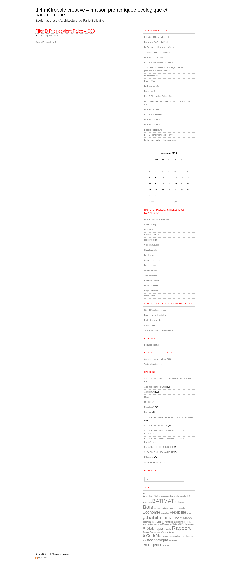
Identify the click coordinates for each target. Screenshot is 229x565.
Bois (148, 507)
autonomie (147, 502)
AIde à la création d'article (155, 387)
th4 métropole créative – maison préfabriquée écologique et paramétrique (101, 12)
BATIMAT (163, 501)
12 (169, 177)
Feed (42, 558)
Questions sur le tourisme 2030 (157, 359)
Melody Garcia (150, 240)
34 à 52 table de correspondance (158, 330)
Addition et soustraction (163, 496)
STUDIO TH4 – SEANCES (155, 425)
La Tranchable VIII (152, 120)
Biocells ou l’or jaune (153, 130)
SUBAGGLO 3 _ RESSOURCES (158, 447)
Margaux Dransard (52, 35)
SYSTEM (151, 535)
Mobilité (147, 402)
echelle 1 (182, 508)
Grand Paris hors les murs (155, 310)
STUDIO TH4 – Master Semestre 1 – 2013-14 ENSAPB (168, 417)
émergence (152, 544)
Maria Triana (149, 296)
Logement (164, 522)
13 (175, 177)
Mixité (146, 397)
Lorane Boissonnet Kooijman (156, 219)
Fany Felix (148, 230)
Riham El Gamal (151, 235)
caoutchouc (165, 508)
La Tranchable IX (151, 109)
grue (145, 519)
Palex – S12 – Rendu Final (156, 42)
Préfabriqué (153, 528)
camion (157, 508)
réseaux (164, 532)
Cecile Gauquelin (151, 245)
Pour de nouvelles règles (155, 315)
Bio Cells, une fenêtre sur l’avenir (158, 62)
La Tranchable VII (152, 125)
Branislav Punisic (151, 280)
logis (171, 522)
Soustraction (174, 532)
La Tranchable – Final (153, 57)
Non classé (149, 407)
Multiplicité (176, 524)
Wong (167, 536)
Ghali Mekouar (150, 270)
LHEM (157, 522)
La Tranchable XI (151, 76)
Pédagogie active (151, 345)
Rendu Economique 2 (45, 42)
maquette (158, 524)
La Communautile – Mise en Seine (159, 47)
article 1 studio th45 (182, 496)
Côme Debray (150, 224)
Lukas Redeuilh (151, 285)
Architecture (149, 392)
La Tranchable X (151, 86)
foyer (189, 513)
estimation (165, 513)
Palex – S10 (149, 91)
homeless (183, 518)
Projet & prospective (153, 320)
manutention (148, 524)
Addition (149, 496)
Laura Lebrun (150, 265)
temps (162, 536)
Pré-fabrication (187, 524)
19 (169, 183)
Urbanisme (149, 457)
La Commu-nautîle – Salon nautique (160, 140)
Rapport (181, 528)
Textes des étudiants (153, 364)
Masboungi (167, 524)
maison (177, 522)
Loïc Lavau (149, 255)
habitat (155, 518)
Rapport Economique (152, 532)
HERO (169, 518)
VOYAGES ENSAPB (153, 462)
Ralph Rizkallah (151, 291)
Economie (151, 512)
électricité (173, 541)
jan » (176, 202)
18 (163, 183)
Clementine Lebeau (152, 260)
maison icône (186, 522)
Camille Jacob (150, 250)
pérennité (167, 529)
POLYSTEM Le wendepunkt (156, 37)
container (174, 508)
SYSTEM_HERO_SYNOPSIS (157, 52)
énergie (166, 545)
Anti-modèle (149, 325)
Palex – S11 (149, 81)
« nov (151, 202)
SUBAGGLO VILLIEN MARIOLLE (159, 452)
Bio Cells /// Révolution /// (155, 114)
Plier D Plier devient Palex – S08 (65, 31)
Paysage (148, 412)
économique (157, 540)
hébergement (148, 522)
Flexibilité (178, 512)
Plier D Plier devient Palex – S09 (158, 96)
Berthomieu (179, 502)
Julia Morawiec (150, 275)
